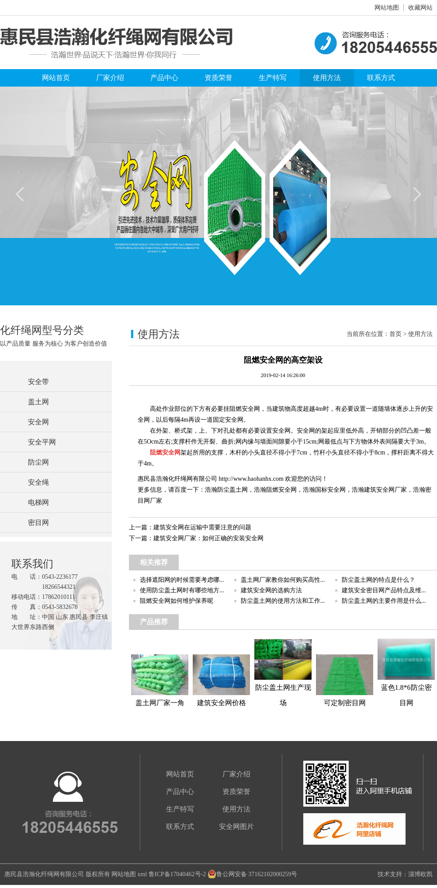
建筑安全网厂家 (385, 489)
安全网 (38, 422)
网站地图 (387, 7)
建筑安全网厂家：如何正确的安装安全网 (208, 538)
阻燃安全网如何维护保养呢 (176, 601)
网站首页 (56, 77)
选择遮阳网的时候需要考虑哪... (182, 580)
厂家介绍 (110, 77)
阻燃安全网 (281, 489)
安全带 (38, 381)
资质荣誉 (218, 77)
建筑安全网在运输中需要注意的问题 (202, 527)
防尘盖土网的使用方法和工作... (283, 601)
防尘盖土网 (232, 489)
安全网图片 (236, 826)
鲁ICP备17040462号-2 (177, 874)
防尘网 (38, 462)
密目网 (38, 522)
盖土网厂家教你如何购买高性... (283, 580)
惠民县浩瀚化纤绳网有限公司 (44, 874)
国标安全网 (330, 489)
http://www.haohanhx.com (251, 478)
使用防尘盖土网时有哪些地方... (182, 590)
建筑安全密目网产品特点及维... (384, 590)
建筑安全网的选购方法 (271, 590)
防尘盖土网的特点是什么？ (378, 580)
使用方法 (327, 77)
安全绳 (38, 482)
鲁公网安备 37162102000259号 (253, 874)
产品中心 (164, 77)
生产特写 (273, 77)
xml (142, 874)
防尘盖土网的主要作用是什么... (384, 601)
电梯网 (38, 502)
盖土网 (38, 402)
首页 (395, 334)
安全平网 (42, 442)
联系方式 (381, 77)
